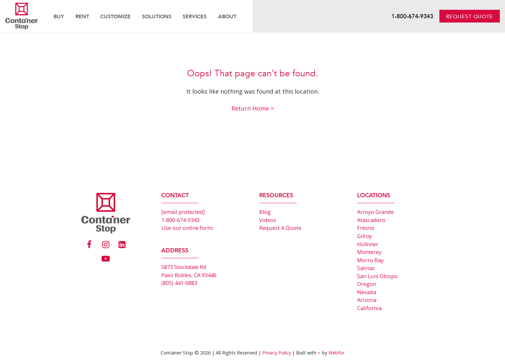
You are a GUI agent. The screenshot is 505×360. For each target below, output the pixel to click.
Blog (265, 212)
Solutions (156, 16)
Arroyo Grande (375, 212)
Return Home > (252, 108)
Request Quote (469, 16)
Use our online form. (187, 228)
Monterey (369, 252)
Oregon (366, 284)
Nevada (366, 292)
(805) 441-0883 (179, 283)
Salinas (366, 268)
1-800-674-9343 (412, 16)
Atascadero (371, 220)
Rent (82, 16)
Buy (59, 16)
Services (194, 16)
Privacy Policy (276, 353)
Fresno (365, 228)
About (227, 16)
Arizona (366, 300)
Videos (267, 220)
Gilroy (364, 236)
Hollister (367, 244)
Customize (115, 16)
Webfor (336, 353)
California (369, 308)
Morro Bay (370, 260)
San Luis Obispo (377, 276)
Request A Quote (280, 228)
